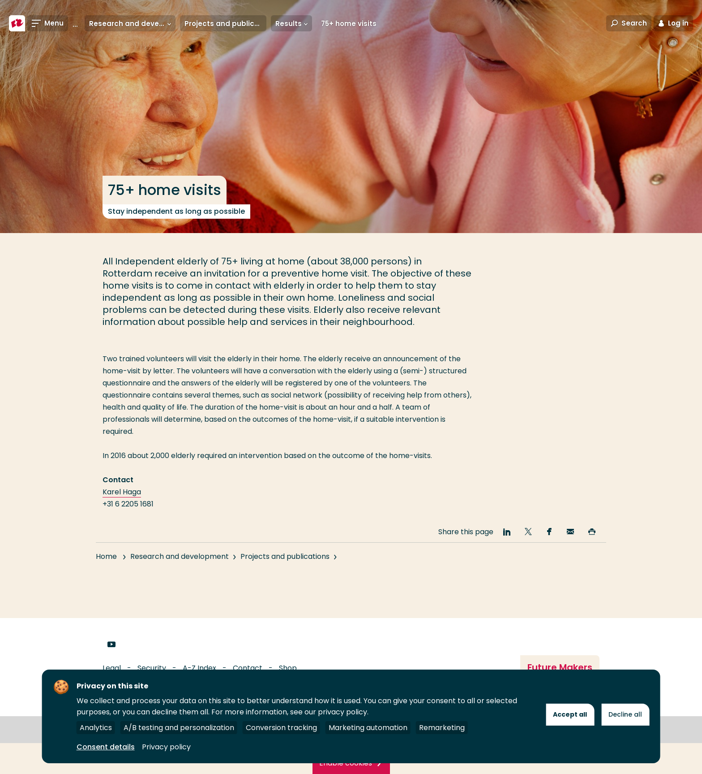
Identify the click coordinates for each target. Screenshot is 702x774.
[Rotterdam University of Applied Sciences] (17, 23)
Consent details (106, 747)
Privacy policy (166, 747)
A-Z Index (199, 668)
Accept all (570, 714)
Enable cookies (345, 763)
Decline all (625, 714)
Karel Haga (122, 492)
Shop (288, 668)
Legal (112, 668)
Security (151, 668)
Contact (247, 668)
